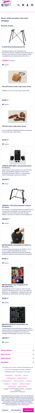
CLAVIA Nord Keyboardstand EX (13, 47)
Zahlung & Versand (25, 384)
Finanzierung (8, 375)
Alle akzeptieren (16, 410)
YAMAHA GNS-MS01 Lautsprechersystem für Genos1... (16, 166)
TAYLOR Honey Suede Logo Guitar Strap (16, 86)
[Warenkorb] (32, 5)
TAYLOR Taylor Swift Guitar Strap (14, 126)
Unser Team (18, 375)
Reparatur (14, 384)
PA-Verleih (29, 381)
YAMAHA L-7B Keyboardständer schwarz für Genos (16, 206)
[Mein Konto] (27, 5)
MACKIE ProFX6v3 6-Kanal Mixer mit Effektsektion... (15, 325)
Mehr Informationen (23, 404)
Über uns (25, 375)
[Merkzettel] (23, 5)
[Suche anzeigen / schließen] (18, 5)
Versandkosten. (8, 369)
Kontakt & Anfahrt (22, 378)
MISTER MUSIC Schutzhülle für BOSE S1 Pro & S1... (16, 246)
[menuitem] (5, 5)
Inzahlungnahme (10, 378)
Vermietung (7, 384)
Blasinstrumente (22, 386)
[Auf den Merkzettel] (5, 65)
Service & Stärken (19, 381)
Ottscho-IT (22, 391)
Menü (5, 5)
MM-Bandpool (12, 386)
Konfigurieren (28, 410)
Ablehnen (5, 410)
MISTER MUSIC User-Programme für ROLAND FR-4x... (15, 285)
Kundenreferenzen (7, 381)
